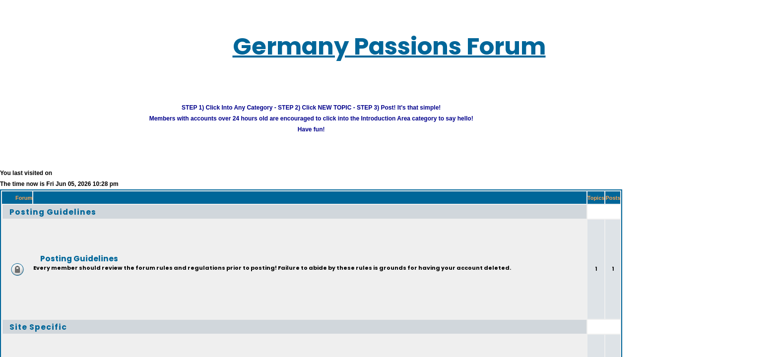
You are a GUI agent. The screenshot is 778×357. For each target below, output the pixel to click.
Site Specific (26, 313)
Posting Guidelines (38, 198)
